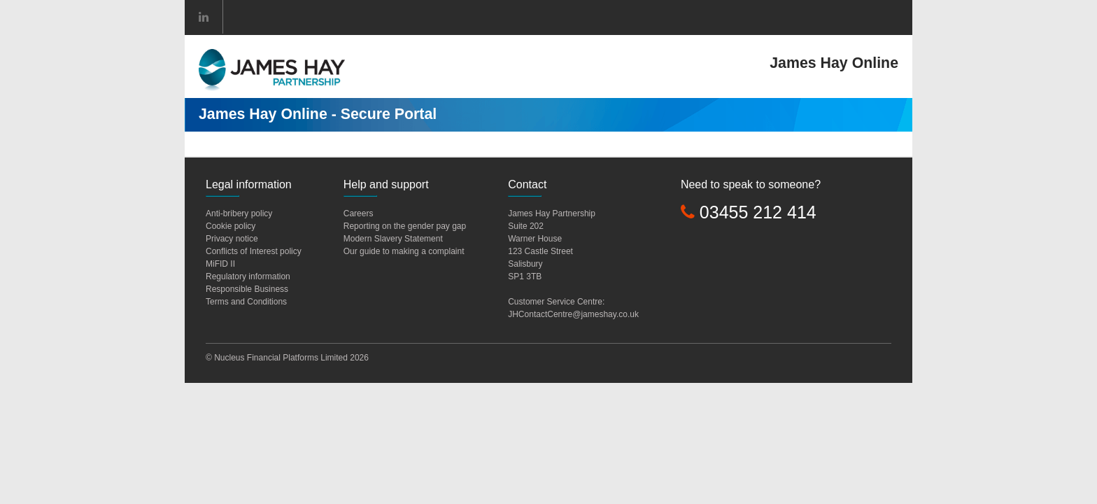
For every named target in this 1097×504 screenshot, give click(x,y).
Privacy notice (232, 239)
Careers (359, 213)
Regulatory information (248, 276)
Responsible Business (247, 289)
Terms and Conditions (246, 302)
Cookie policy (230, 226)
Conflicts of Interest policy (254, 251)
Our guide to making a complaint (404, 251)
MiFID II (220, 264)
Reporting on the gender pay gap (405, 226)
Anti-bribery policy (239, 213)
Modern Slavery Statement (393, 239)
